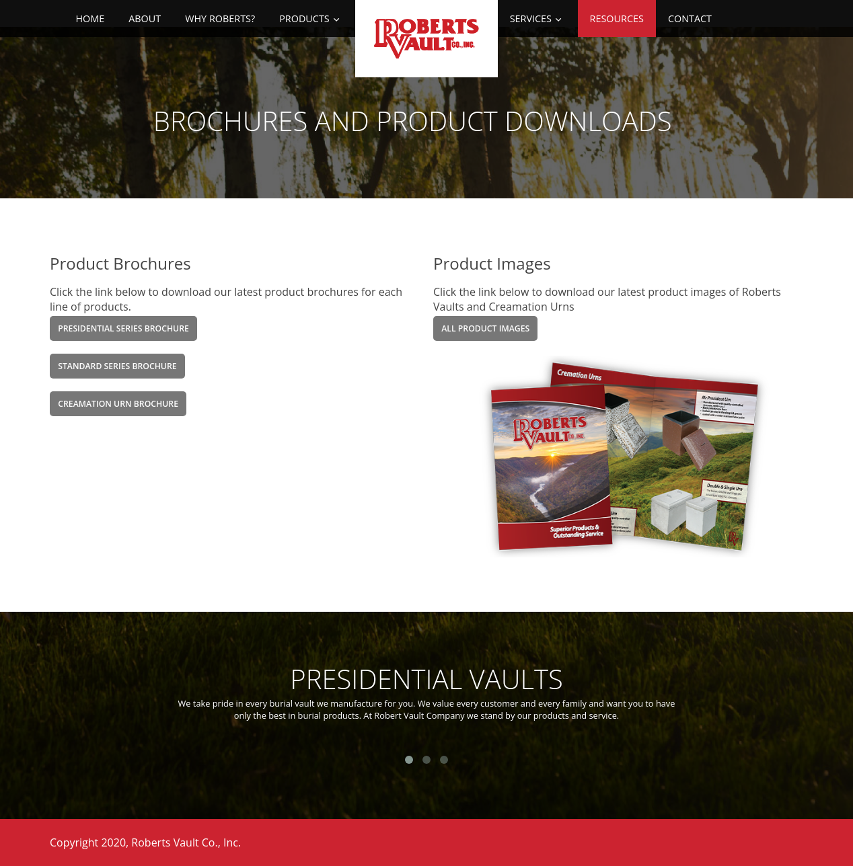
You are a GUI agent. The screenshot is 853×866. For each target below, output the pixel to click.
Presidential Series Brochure (123, 328)
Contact (690, 18)
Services (531, 18)
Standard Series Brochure (117, 366)
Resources (617, 18)
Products (304, 18)
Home (89, 18)
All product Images (485, 328)
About (144, 18)
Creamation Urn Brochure (118, 403)
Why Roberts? (220, 18)
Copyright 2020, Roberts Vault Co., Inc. (145, 842)
